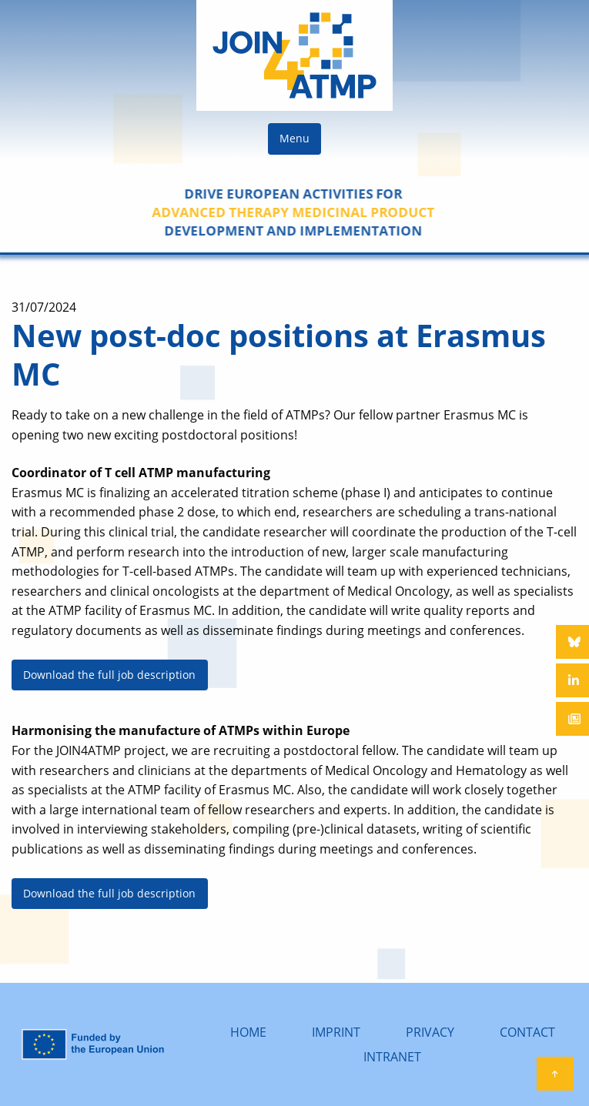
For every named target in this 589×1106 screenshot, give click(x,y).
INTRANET (392, 1056)
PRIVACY (430, 1032)
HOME (248, 1032)
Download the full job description (109, 674)
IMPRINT (336, 1032)
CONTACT (527, 1032)
